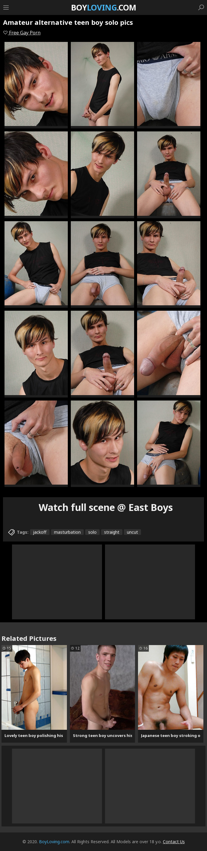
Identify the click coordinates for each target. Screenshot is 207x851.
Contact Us (174, 841)
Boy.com (103, 7)
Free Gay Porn (21, 32)
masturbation (67, 532)
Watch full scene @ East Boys (106, 507)
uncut (132, 532)
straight (111, 532)
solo (92, 532)
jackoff (39, 532)
